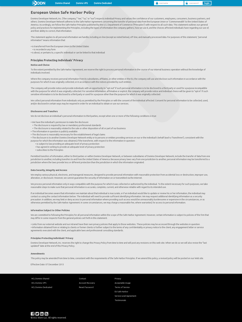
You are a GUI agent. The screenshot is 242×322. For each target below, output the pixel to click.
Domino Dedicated (103, 3)
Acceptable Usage (123, 283)
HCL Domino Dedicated (41, 287)
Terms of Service (122, 287)
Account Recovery (87, 283)
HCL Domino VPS (38, 283)
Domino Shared (62, 3)
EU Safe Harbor (121, 291)
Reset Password (86, 287)
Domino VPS (82, 3)
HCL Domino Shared (40, 278)
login (206, 3)
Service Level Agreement (125, 296)
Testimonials (120, 300)
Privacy (118, 278)
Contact (82, 278)
